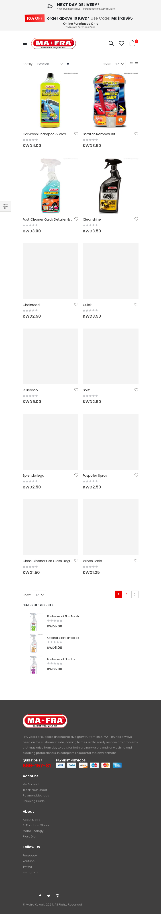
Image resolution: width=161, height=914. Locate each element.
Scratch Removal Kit (99, 134)
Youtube (29, 861)
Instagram (30, 872)
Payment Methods (36, 795)
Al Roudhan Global (36, 825)
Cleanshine (92, 219)
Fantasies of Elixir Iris (61, 659)
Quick (87, 304)
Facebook (30, 855)
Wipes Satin (92, 560)
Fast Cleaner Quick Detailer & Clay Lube (54, 219)
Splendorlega (33, 475)
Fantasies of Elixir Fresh (63, 616)
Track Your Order (35, 790)
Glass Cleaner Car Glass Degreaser (51, 560)
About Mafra (32, 820)
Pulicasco (30, 390)
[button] (121, 43)
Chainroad (31, 304)
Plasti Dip (29, 836)
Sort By (28, 64)
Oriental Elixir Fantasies (63, 638)
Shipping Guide (34, 801)
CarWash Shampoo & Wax (44, 134)
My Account (31, 784)
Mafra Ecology (33, 831)
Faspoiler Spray (95, 475)
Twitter (27, 866)
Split (86, 390)
